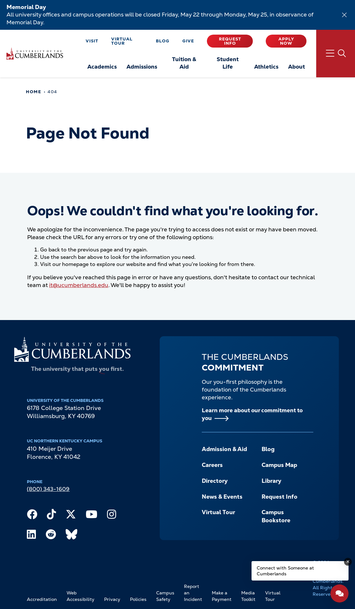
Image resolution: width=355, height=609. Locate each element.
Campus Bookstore (276, 516)
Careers (212, 465)
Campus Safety (165, 596)
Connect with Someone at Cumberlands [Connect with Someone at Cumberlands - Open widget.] (285, 571)
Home (33, 91)
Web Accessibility (80, 596)
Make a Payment (221, 596)
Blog (162, 41)
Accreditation (42, 599)
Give (188, 41)
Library (271, 480)
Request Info (230, 41)
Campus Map (279, 465)
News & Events (222, 496)
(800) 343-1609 (48, 489)
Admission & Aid (224, 449)
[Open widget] (339, 593)
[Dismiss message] (348, 562)
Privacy (112, 599)
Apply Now (286, 41)
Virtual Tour (122, 41)
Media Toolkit (248, 596)
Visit (92, 41)
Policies (138, 599)
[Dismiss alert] (344, 14)
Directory (215, 480)
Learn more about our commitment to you (252, 414)
